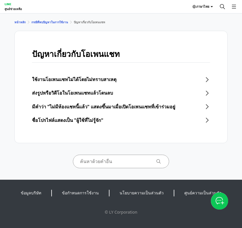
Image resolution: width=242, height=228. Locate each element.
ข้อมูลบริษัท (31, 193)
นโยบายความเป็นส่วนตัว (142, 193)
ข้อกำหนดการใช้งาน (80, 193)
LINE (8, 4)
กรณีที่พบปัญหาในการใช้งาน (49, 22)
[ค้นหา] (222, 6)
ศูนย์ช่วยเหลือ (13, 9)
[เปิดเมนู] (234, 6)
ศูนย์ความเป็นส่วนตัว (203, 193)
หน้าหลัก (20, 22)
